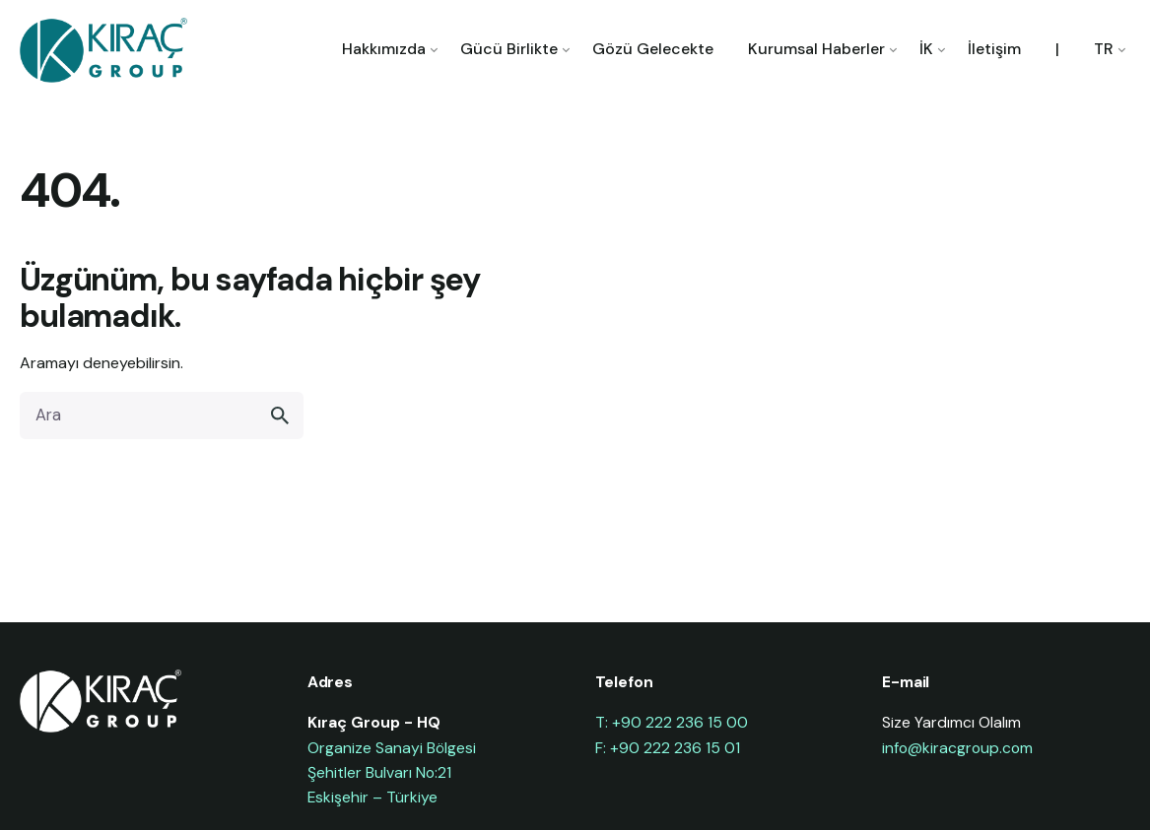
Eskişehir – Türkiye (372, 797)
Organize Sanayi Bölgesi (391, 747)
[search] (280, 415)
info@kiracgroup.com (957, 747)
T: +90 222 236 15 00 (671, 722)
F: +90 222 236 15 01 (667, 747)
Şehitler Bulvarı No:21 (379, 772)
